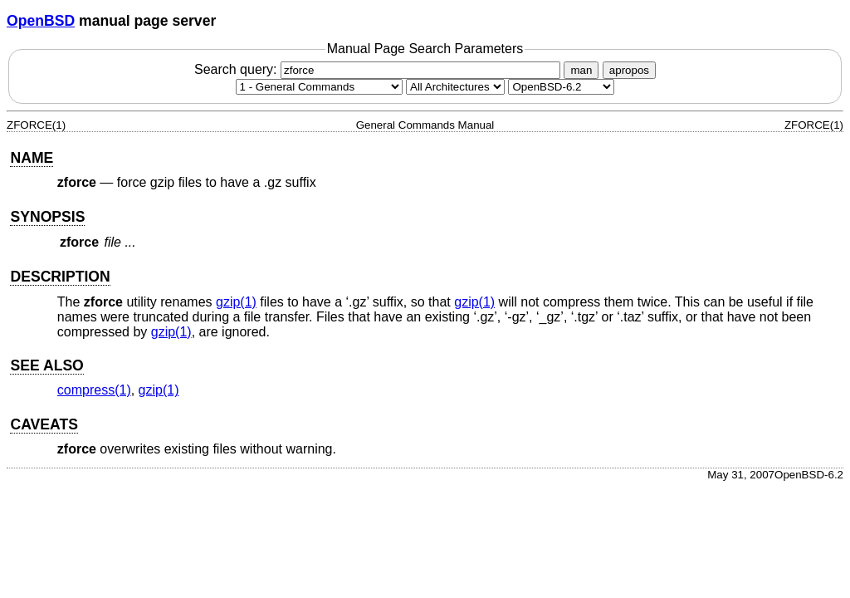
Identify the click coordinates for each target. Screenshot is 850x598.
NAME (31, 158)
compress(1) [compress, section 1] (94, 390)
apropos (629, 70)
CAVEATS (43, 424)
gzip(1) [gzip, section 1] (236, 302)
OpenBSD (41, 20)
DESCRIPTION (60, 276)
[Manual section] (319, 87)
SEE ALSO (46, 365)
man (581, 70)
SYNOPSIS (47, 216)
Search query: (379, 69)
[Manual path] (561, 87)
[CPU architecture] (455, 87)
